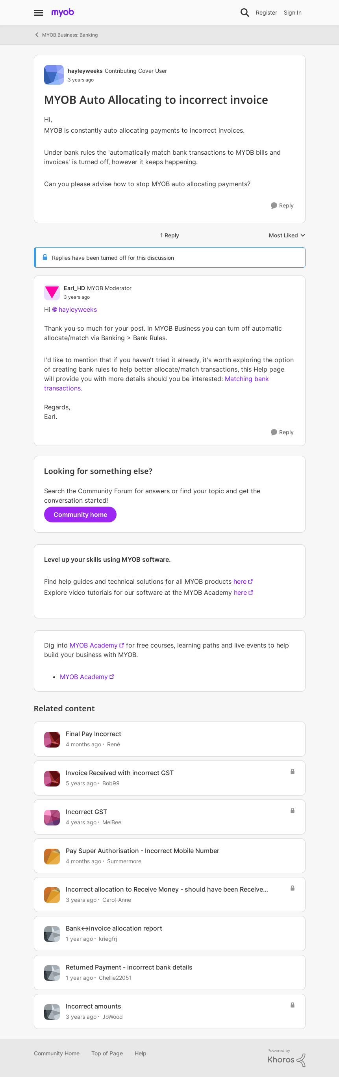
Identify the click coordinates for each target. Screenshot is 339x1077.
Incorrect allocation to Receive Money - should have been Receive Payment (164, 889)
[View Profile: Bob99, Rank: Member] (52, 778)
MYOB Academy (94, 645)
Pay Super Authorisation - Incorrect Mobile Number (142, 851)
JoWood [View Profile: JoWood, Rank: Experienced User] (112, 1016)
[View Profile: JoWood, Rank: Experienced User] (52, 1012)
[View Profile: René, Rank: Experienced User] (52, 740)
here (239, 581)
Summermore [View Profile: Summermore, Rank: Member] (124, 860)
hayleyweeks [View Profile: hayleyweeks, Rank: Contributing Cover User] (85, 70)
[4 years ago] (81, 822)
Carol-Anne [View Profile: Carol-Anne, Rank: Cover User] (116, 899)
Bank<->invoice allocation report (114, 928)
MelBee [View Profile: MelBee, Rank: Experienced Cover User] (111, 822)
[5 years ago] (81, 783)
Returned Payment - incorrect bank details (129, 967)
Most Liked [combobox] (287, 235)
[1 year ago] (79, 939)
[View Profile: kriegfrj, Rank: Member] (52, 934)
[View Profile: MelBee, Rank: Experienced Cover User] (52, 817)
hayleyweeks (78, 309)
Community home (80, 514)
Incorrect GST (86, 812)
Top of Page (107, 1053)
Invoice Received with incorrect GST (120, 773)
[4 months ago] (83, 744)
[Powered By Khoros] (287, 1058)
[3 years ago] (81, 900)
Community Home (57, 1053)
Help (140, 1053)
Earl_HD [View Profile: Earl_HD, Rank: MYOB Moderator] (74, 288)
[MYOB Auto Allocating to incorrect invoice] (98, 297)
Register (266, 12)
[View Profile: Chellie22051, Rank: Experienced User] (52, 973)
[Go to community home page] (62, 12)
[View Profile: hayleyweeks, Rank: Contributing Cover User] (54, 75)
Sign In (293, 12)
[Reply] (282, 205)
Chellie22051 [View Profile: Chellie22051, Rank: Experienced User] (115, 977)
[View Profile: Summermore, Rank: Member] (52, 856)
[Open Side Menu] (38, 13)
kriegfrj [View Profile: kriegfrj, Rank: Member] (108, 938)
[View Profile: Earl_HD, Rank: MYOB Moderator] (52, 292)
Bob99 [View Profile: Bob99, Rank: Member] (111, 783)
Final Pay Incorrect (93, 734)
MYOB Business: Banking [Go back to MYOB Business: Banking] (66, 34)
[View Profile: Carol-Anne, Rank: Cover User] (52, 895)
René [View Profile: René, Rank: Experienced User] (113, 744)
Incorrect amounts (93, 1006)
